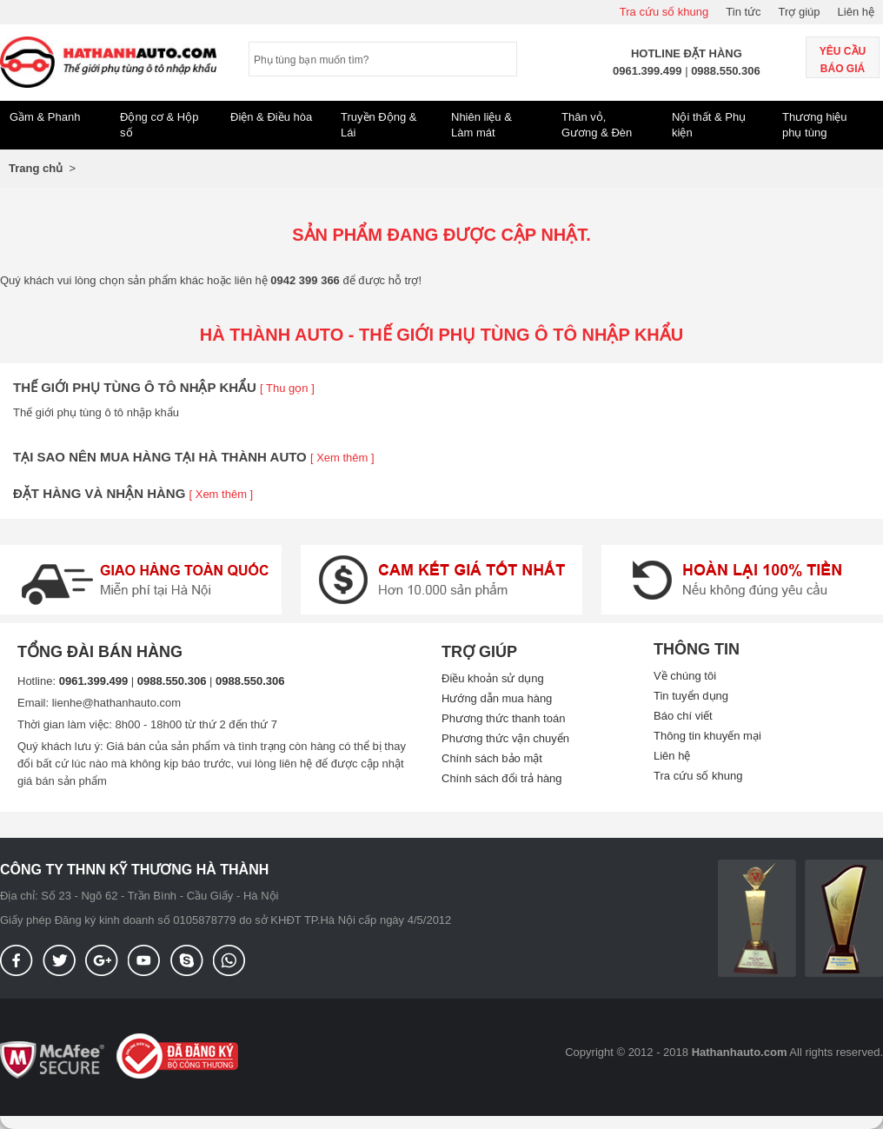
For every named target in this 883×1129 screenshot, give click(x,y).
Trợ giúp (799, 11)
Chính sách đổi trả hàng (502, 778)
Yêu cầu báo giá (843, 60)
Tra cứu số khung (664, 11)
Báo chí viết (683, 715)
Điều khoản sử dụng (493, 678)
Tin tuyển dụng (691, 695)
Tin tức (743, 11)
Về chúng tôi (685, 675)
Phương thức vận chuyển (505, 738)
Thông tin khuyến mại (707, 735)
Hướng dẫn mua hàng (497, 698)
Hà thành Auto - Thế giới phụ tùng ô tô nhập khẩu (442, 334)
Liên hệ (856, 11)
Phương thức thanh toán (503, 718)
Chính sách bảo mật (492, 758)
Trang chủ (36, 168)
